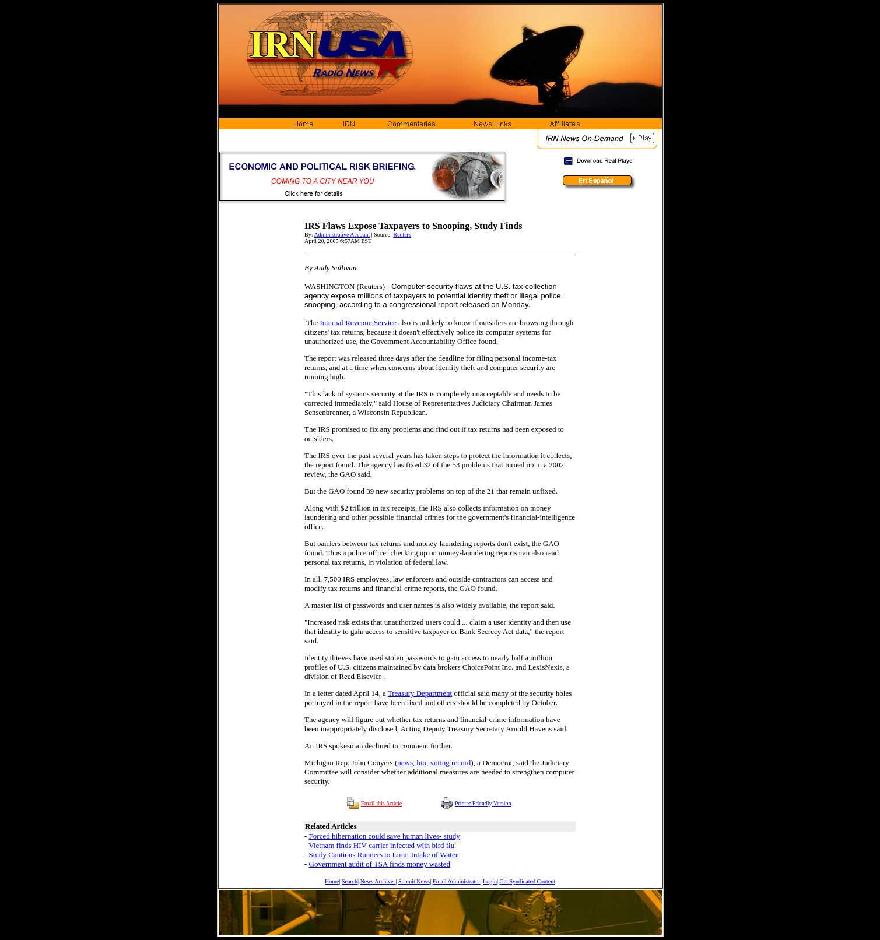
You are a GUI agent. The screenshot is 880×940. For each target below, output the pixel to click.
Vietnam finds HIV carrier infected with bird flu (381, 845)
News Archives (378, 881)
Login (490, 881)
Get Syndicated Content (528, 881)
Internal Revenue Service (358, 322)
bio (421, 762)
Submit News (414, 881)
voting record (450, 762)
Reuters (402, 234)
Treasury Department (420, 693)
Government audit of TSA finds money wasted (379, 864)
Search (349, 881)
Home (332, 881)
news (405, 762)
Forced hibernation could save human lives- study (384, 836)
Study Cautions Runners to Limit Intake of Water (383, 854)
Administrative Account (342, 234)
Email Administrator (457, 881)
